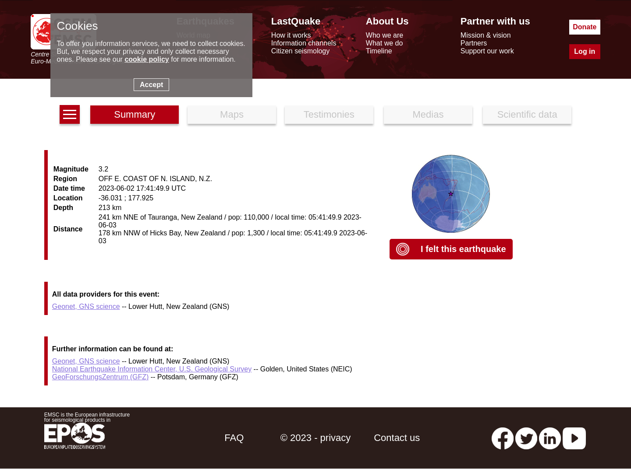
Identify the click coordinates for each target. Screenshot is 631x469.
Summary (134, 114)
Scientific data (527, 114)
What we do (384, 43)
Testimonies (329, 114)
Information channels (304, 43)
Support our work (487, 51)
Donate (584, 27)
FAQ (234, 437)
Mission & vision (486, 35)
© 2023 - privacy (315, 437)
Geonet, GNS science (86, 306)
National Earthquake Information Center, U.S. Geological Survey (152, 369)
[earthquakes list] (70, 114)
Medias (428, 114)
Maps (232, 114)
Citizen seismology (300, 51)
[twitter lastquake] (526, 437)
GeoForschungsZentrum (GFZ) (100, 377)
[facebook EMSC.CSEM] (503, 437)
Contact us (397, 437)
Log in (584, 51)
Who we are (384, 35)
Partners (474, 43)
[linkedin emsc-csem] (550, 437)
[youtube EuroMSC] (574, 437)
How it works (291, 35)
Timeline (379, 51)
